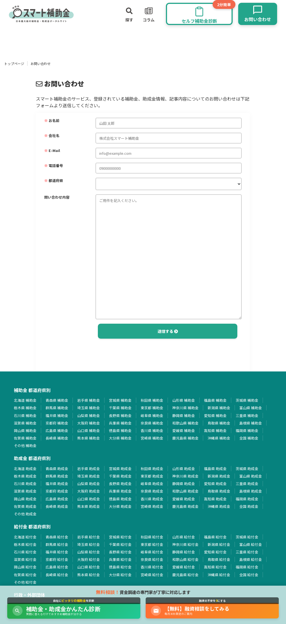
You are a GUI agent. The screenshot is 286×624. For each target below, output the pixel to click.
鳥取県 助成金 (219, 491)
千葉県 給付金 (120, 544)
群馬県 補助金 (57, 407)
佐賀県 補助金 (25, 438)
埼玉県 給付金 (88, 544)
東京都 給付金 (152, 544)
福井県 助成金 (57, 483)
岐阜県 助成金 (152, 483)
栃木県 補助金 (25, 407)
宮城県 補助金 (120, 400)
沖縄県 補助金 (219, 438)
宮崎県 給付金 (152, 574)
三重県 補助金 (247, 415)
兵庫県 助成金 (120, 491)
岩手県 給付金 (88, 537)
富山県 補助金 (250, 407)
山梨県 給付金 (88, 552)
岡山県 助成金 (25, 498)
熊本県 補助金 (88, 438)
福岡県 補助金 (247, 430)
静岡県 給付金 (183, 552)
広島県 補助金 (57, 430)
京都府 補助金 (57, 423)
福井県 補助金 (57, 415)
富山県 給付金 (250, 544)
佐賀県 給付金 (25, 574)
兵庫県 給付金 (120, 559)
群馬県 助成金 (57, 476)
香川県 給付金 (152, 567)
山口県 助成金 (88, 498)
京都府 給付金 (57, 559)
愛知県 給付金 (215, 552)
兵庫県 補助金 (120, 423)
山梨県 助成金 (88, 483)
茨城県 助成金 (247, 468)
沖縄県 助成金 (219, 506)
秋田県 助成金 (152, 468)
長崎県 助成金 (57, 506)
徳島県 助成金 (120, 498)
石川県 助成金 (25, 483)
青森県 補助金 (57, 400)
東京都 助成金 (152, 476)
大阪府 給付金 (88, 559)
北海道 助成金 (25, 468)
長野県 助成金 (120, 483)
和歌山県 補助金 (185, 423)
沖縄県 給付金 (219, 574)
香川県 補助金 (152, 430)
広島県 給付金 (57, 567)
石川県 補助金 (25, 415)
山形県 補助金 (183, 400)
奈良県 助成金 (152, 491)
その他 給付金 (25, 582)
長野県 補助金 (120, 415)
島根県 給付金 (250, 559)
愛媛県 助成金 (183, 498)
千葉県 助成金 (120, 476)
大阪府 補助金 (88, 423)
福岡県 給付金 (247, 567)
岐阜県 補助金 (152, 415)
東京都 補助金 (152, 407)
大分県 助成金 (120, 506)
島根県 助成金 (250, 491)
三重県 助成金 (247, 483)
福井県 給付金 (57, 552)
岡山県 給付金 (25, 567)
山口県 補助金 (88, 430)
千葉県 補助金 (120, 407)
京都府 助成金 (57, 491)
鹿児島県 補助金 (185, 438)
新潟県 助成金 (219, 476)
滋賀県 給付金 (25, 559)
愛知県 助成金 (215, 483)
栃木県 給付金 (25, 544)
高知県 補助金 (215, 430)
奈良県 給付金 (152, 559)
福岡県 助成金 (247, 498)
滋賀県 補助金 (25, 423)
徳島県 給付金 (120, 567)
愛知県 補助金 (215, 415)
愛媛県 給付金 (183, 567)
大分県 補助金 (120, 438)
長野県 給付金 (120, 552)
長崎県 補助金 (57, 438)
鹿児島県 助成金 (185, 506)
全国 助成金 (248, 506)
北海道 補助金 (25, 400)
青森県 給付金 (57, 537)
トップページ (14, 63)
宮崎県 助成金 (152, 506)
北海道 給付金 (25, 537)
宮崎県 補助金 (152, 438)
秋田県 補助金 (152, 400)
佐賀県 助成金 (25, 506)
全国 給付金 (248, 574)
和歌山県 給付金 (185, 559)
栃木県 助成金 (25, 476)
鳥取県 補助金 (219, 423)
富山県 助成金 (250, 476)
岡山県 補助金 (25, 430)
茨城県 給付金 (247, 537)
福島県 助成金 (215, 468)
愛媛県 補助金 (183, 430)
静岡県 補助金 (183, 415)
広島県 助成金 (57, 498)
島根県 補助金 (250, 423)
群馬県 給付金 (57, 544)
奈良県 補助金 (152, 423)
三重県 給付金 (247, 552)
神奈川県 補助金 (185, 407)
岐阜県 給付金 (152, 552)
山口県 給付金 (88, 567)
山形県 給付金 (183, 537)
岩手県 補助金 (88, 400)
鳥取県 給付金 (219, 559)
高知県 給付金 (215, 567)
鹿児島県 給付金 (185, 574)
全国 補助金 (248, 438)
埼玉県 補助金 (88, 407)
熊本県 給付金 (88, 574)
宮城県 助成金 (120, 468)
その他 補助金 (25, 445)
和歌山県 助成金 (185, 491)
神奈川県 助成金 (185, 476)
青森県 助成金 (57, 468)
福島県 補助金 (215, 400)
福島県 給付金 (215, 537)
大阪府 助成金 (88, 491)
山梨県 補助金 (88, 415)
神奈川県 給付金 (185, 544)
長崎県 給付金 (57, 574)
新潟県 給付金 (219, 544)
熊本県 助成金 (88, 506)
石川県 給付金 (25, 552)
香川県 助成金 (152, 498)
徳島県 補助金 (120, 430)
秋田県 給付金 (152, 537)
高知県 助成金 (215, 498)
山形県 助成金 (183, 468)
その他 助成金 (25, 513)
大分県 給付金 (120, 574)
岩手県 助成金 (88, 468)
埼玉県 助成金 (88, 476)
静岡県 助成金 (183, 483)
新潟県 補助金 (219, 407)
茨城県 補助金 (247, 400)
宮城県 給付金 (120, 537)
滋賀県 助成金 (25, 491)
